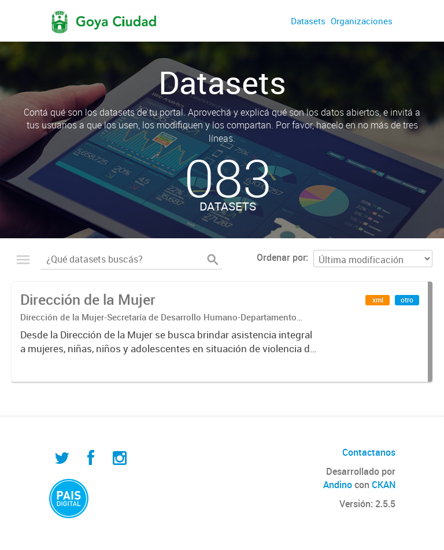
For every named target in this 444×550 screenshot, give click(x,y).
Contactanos (368, 452)
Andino (337, 484)
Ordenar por (281, 257)
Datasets (308, 21)
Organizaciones (362, 21)
